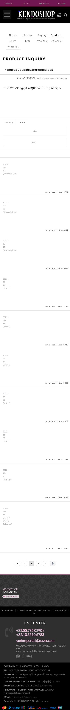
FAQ (27, 40)
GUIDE (20, 610)
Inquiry (42, 35)
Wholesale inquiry (43, 40)
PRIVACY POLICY (53, 610)
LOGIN (9, 3)
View (35, 177)
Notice (13, 35)
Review (28, 35)
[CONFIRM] (46, 685)
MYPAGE (44, 3)
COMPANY (8, 610)
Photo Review (14, 46)
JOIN (26, 3)
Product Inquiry (57, 35)
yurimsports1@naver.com (24, 697)
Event (13, 40)
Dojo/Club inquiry (57, 40)
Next (52, 563)
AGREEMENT (33, 610)
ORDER (61, 3)
